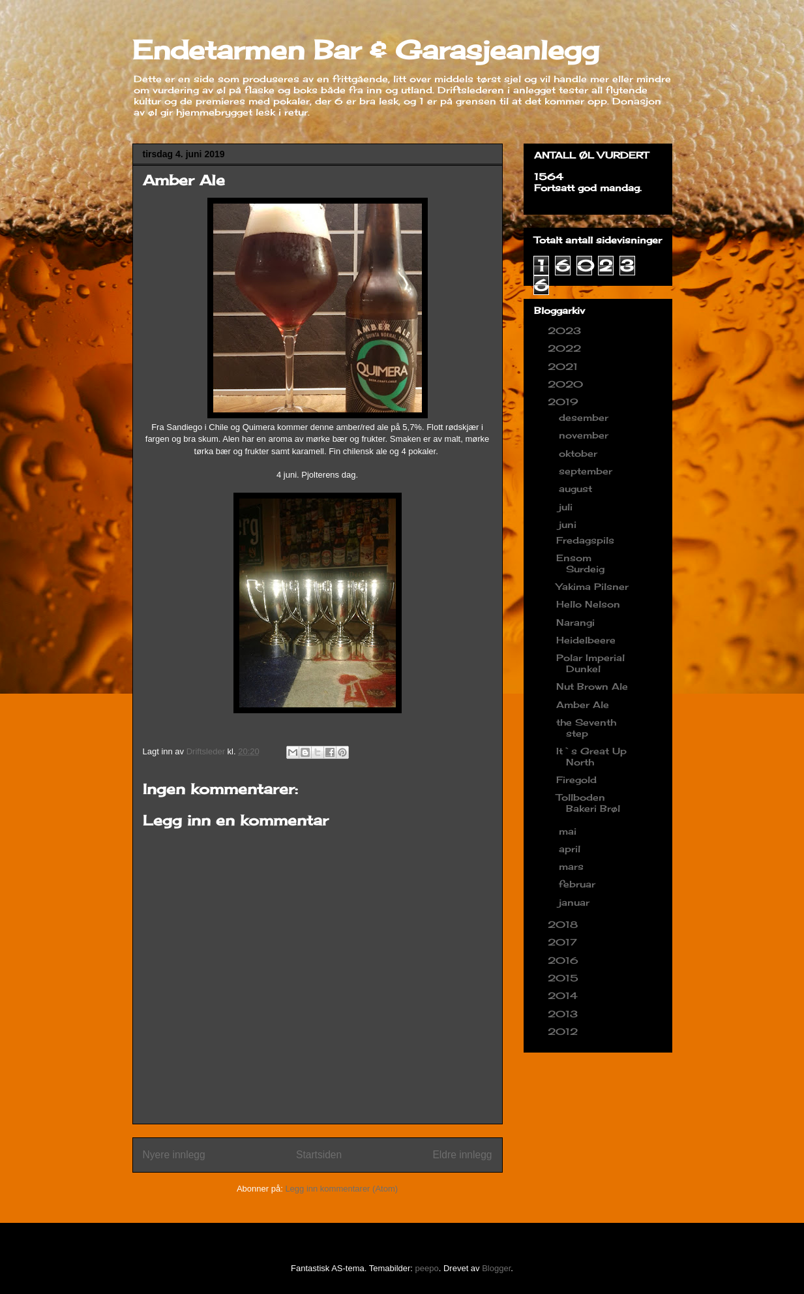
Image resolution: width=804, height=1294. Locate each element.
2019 (565, 401)
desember (585, 417)
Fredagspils (585, 540)
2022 (566, 348)
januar (576, 902)
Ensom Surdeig (580, 563)
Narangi (575, 622)
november (585, 434)
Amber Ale (582, 704)
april (571, 848)
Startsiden (319, 1154)
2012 (564, 1031)
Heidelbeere (586, 639)
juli (567, 506)
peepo (427, 1268)
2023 (566, 330)
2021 (564, 366)
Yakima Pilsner (592, 586)
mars (573, 866)
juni (569, 524)
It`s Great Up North (591, 756)
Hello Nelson (588, 603)
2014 (564, 995)
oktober (580, 453)
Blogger (496, 1268)
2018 (564, 924)
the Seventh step (586, 727)
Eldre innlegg (462, 1154)
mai (569, 831)
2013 (564, 1013)
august (577, 488)
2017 (564, 941)
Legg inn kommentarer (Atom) (341, 1189)
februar (579, 883)
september (587, 470)
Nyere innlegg (174, 1154)
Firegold (576, 779)
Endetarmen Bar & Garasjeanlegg (365, 50)
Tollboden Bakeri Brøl (588, 803)
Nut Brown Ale (592, 686)
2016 (565, 960)
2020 (567, 384)
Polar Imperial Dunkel (590, 663)
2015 (565, 977)
